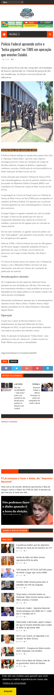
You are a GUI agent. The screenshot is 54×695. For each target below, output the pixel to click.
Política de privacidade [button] (14, 683)
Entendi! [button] (8, 691)
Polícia (14, 361)
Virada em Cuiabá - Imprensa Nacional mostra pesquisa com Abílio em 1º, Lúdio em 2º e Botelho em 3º (34, 611)
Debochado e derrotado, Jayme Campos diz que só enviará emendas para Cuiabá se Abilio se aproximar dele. (34, 625)
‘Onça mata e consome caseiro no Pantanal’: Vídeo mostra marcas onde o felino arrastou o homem (33, 597)
